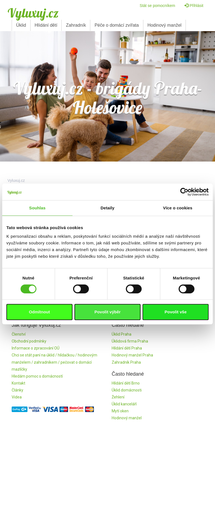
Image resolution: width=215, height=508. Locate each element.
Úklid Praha (121, 334)
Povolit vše (176, 311)
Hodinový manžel (165, 25)
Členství (19, 334)
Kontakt (18, 383)
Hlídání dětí (46, 25)
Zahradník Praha (126, 362)
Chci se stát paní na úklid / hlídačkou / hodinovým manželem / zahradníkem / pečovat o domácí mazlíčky (54, 362)
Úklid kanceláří (124, 404)
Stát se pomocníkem (157, 5)
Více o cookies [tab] (177, 207)
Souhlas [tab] (37, 207)
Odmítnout (39, 311)
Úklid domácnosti (127, 390)
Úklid (21, 25)
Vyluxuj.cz (33, 13)
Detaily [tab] (107, 207)
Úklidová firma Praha (130, 341)
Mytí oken (120, 411)
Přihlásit (193, 5)
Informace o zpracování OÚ (35, 348)
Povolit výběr (107, 311)
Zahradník (76, 25)
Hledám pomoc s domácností (37, 376)
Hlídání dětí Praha (127, 348)
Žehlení (118, 397)
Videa (17, 397)
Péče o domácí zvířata (116, 25)
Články (17, 390)
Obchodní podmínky (29, 341)
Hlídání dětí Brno (126, 383)
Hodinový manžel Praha (132, 355)
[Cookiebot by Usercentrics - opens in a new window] (184, 192)
